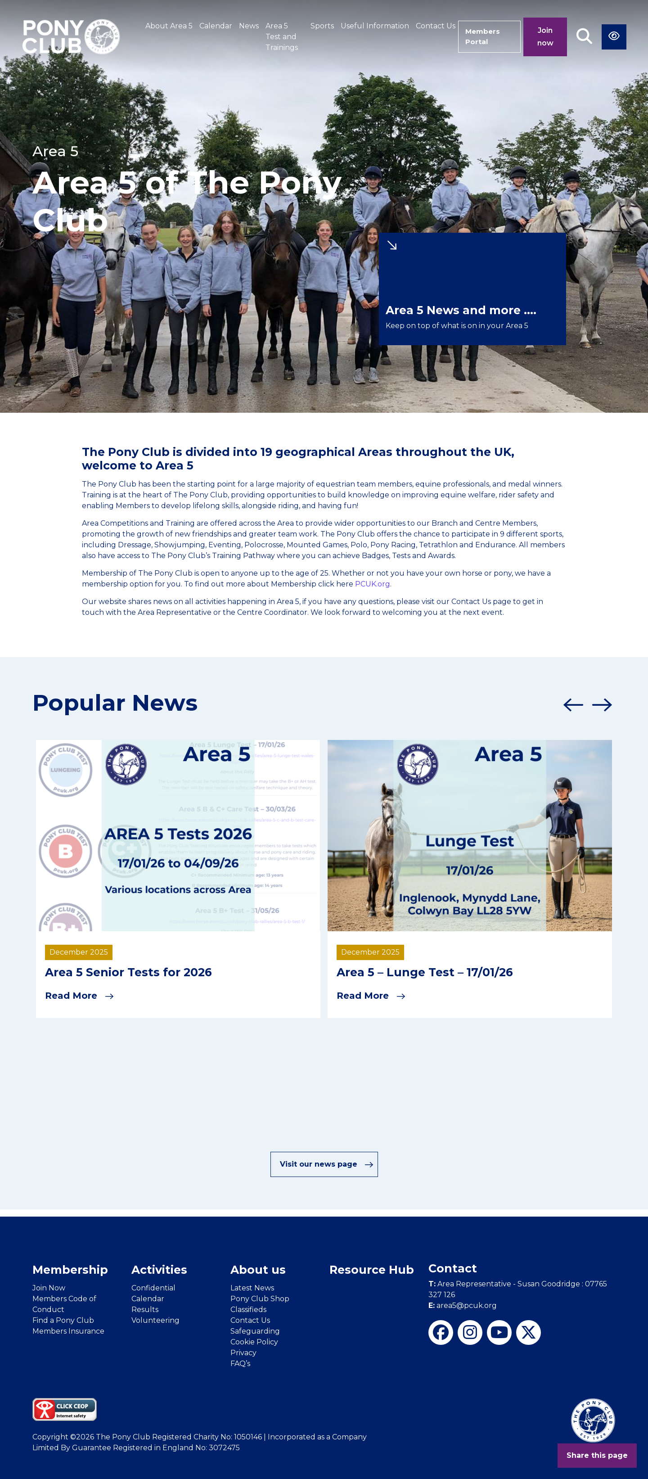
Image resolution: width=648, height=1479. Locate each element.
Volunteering (155, 1320)
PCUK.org (372, 584)
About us (258, 1269)
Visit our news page (327, 1164)
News (249, 26)
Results (144, 1309)
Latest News (252, 1287)
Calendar (215, 26)
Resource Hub (371, 1269)
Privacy (243, 1352)
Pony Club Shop (259, 1298)
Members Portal (481, 36)
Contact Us (430, 26)
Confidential (153, 1287)
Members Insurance (68, 1330)
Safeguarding (255, 1330)
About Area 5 (169, 26)
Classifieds (248, 1309)
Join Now (48, 1287)
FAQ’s (240, 1363)
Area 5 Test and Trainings (282, 37)
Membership (70, 1269)
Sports (317, 26)
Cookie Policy (254, 1341)
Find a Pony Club (63, 1320)
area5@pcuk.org (462, 1305)
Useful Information (370, 26)
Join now (545, 36)
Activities (159, 1269)
